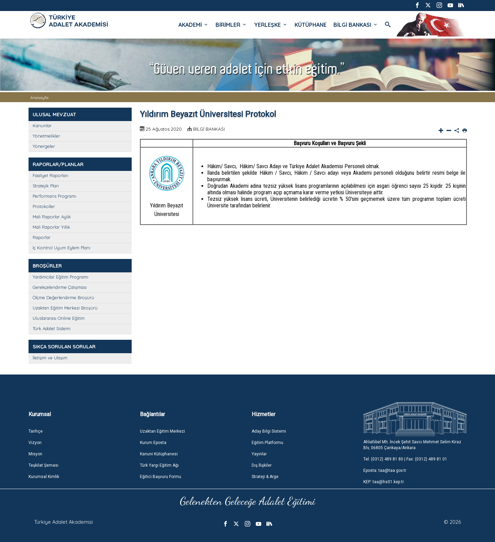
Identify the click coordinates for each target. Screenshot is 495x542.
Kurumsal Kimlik (44, 476)
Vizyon (35, 442)
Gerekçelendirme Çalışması (60, 287)
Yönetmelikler (46, 136)
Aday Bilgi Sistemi (269, 431)
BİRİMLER (231, 24)
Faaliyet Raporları (50, 175)
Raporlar (42, 237)
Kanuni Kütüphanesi (159, 454)
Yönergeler (44, 146)
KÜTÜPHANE (311, 24)
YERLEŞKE (271, 24)
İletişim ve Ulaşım (50, 357)
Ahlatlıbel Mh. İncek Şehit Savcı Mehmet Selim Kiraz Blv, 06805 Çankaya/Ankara (412, 445)
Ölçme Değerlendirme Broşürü (63, 297)
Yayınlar (259, 454)
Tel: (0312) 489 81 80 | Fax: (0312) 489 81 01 (405, 459)
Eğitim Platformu (267, 442)
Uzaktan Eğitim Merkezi (162, 431)
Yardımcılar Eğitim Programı (60, 277)
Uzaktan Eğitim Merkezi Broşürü (65, 308)
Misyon (35, 454)
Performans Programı (54, 196)
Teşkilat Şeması (43, 465)
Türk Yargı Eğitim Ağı (159, 465)
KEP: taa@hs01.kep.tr (383, 481)
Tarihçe (36, 431)
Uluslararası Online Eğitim (59, 318)
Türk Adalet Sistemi (51, 328)
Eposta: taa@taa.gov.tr (384, 470)
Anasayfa (39, 97)
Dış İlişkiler (262, 465)
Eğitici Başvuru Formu (160, 476)
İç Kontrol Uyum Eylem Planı (61, 247)
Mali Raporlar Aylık (52, 216)
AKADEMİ (193, 24)
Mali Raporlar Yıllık (51, 227)
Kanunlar (42, 125)
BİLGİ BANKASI (355, 24)
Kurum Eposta (153, 442)
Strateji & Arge (265, 476)
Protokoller (44, 206)
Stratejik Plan (46, 185)
